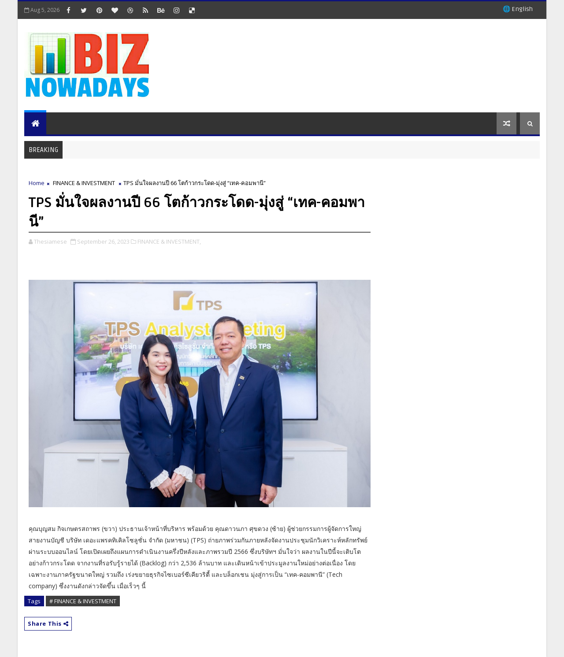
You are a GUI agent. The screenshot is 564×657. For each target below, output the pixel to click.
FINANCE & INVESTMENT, (169, 241)
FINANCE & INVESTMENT (84, 183)
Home (37, 183)
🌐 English (518, 9)
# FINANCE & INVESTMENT (82, 601)
